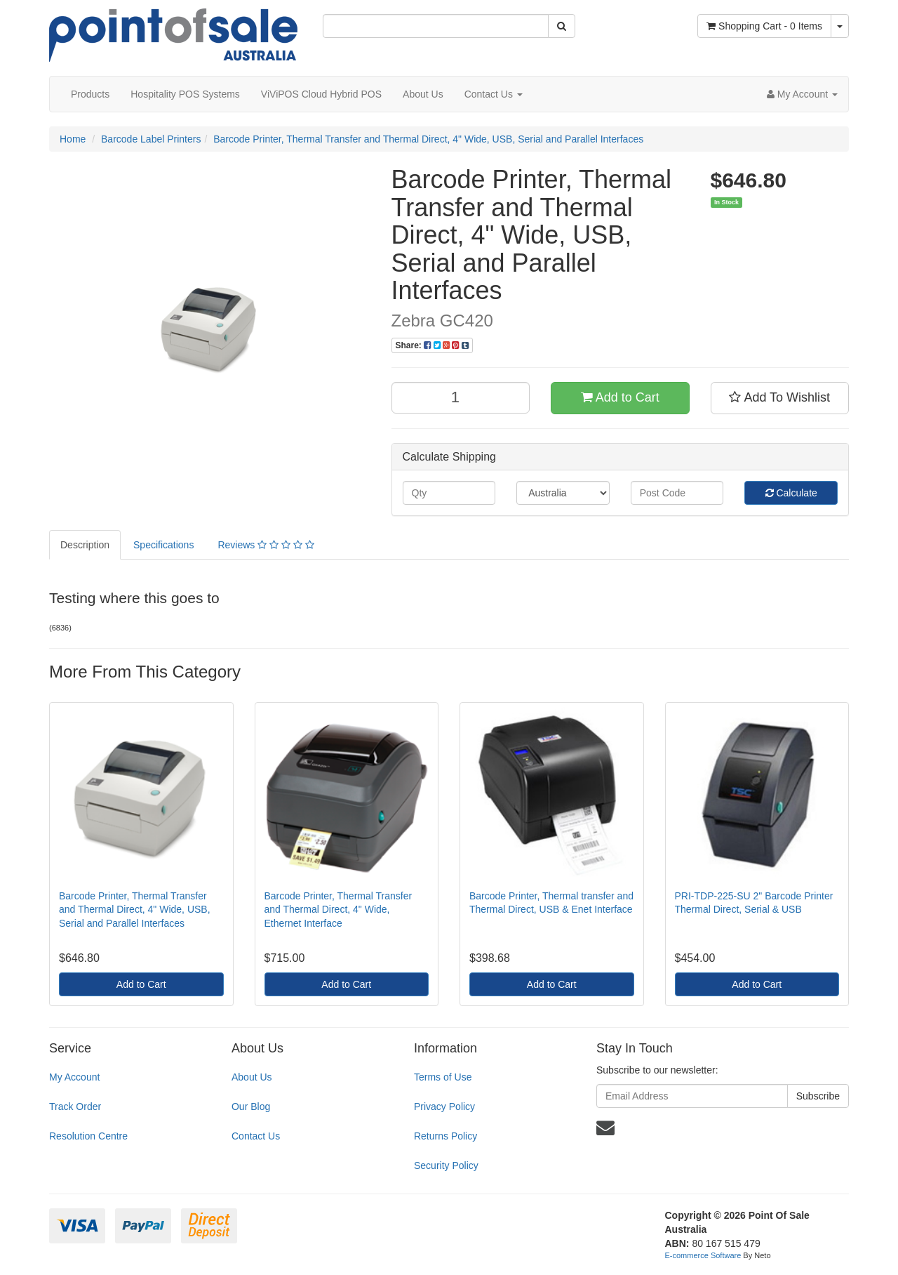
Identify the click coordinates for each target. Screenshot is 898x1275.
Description (84, 544)
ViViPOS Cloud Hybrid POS (321, 94)
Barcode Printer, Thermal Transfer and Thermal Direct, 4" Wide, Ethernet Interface (338, 909)
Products (90, 94)
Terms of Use (442, 1077)
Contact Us (493, 94)
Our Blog (251, 1106)
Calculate (791, 492)
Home (73, 139)
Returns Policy (445, 1136)
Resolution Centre (88, 1136)
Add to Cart (620, 397)
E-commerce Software (703, 1255)
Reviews (265, 544)
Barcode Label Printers (151, 139)
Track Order (75, 1106)
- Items (764, 26)
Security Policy (446, 1165)
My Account (74, 1077)
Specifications (163, 544)
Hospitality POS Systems (185, 94)
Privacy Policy (444, 1106)
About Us (423, 94)
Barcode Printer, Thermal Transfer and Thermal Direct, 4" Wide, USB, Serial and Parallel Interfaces (428, 139)
